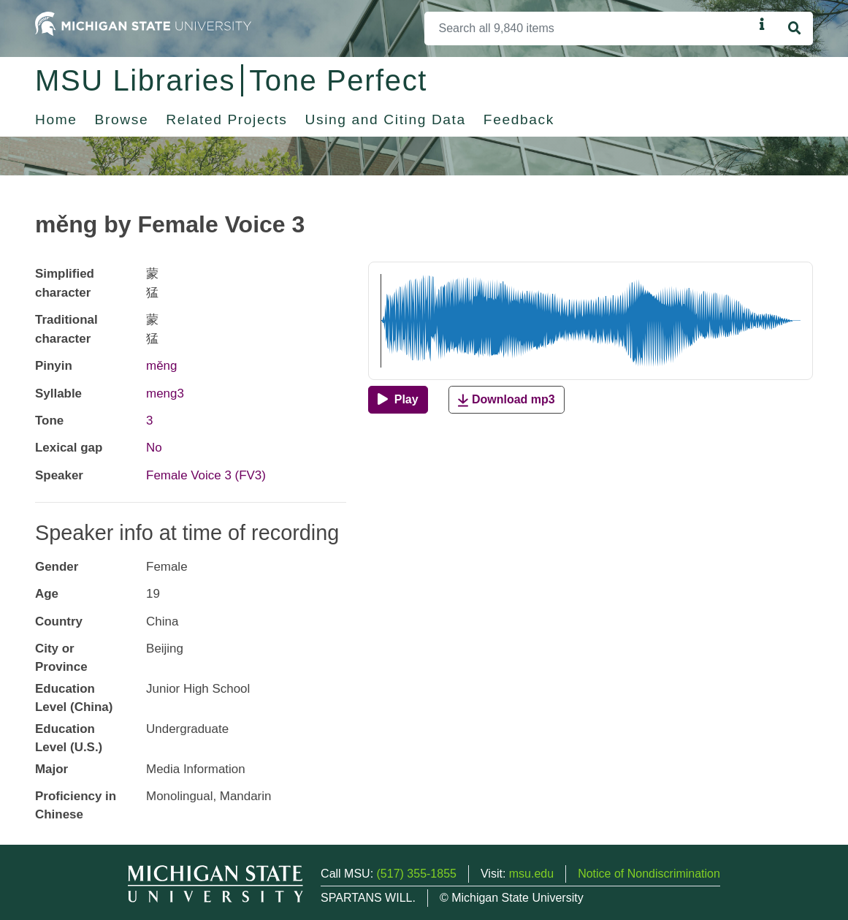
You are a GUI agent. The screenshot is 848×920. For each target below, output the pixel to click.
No (154, 448)
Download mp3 (506, 400)
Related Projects (226, 119)
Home (56, 119)
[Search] (589, 28)
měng (161, 366)
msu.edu (531, 873)
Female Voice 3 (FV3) (206, 475)
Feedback (519, 119)
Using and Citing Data (385, 119)
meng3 (165, 393)
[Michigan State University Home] (143, 23)
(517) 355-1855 (417, 873)
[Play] (397, 400)
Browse (122, 119)
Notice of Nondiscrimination (649, 873)
